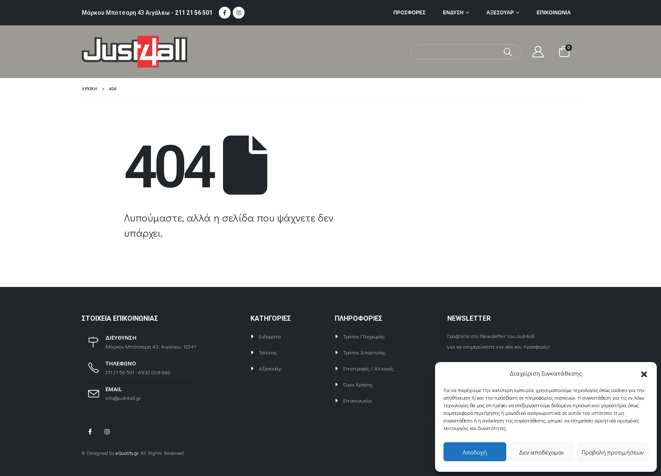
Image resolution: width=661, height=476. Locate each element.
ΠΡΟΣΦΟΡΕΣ (409, 12)
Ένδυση (453, 12)
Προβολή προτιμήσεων (613, 452)
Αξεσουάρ (500, 12)
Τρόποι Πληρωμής (364, 336)
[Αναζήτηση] (508, 52)
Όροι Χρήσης (358, 384)
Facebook (90, 432)
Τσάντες (268, 352)
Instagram (107, 432)
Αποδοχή (474, 452)
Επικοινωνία (554, 12)
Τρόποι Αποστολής (364, 352)
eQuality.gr (127, 453)
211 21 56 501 (193, 12)
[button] (644, 373)
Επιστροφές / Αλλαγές (368, 368)
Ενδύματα (270, 336)
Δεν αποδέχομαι (541, 452)
